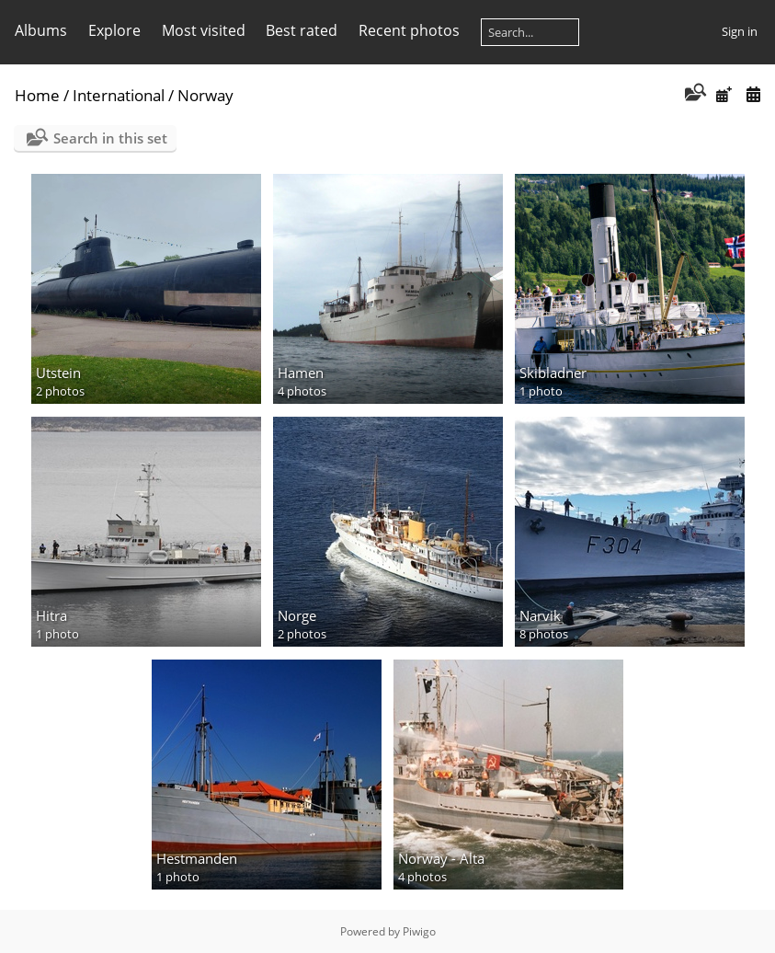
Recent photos (409, 30)
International (119, 95)
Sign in (740, 31)
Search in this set (110, 138)
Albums (41, 30)
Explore (114, 30)
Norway (205, 95)
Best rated (301, 30)
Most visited (203, 30)
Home (37, 95)
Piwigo (419, 931)
